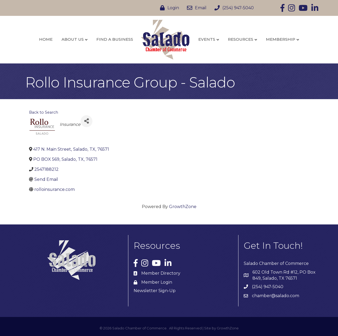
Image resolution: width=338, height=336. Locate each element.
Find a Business (114, 39)
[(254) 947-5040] (233, 8)
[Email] (195, 8)
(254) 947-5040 (267, 286)
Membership (280, 39)
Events (206, 39)
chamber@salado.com (275, 295)
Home (46, 39)
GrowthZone (182, 206)
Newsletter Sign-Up (155, 290)
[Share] (86, 121)
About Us (73, 39)
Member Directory (160, 273)
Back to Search (43, 112)
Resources (240, 39)
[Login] (168, 8)
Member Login (156, 282)
